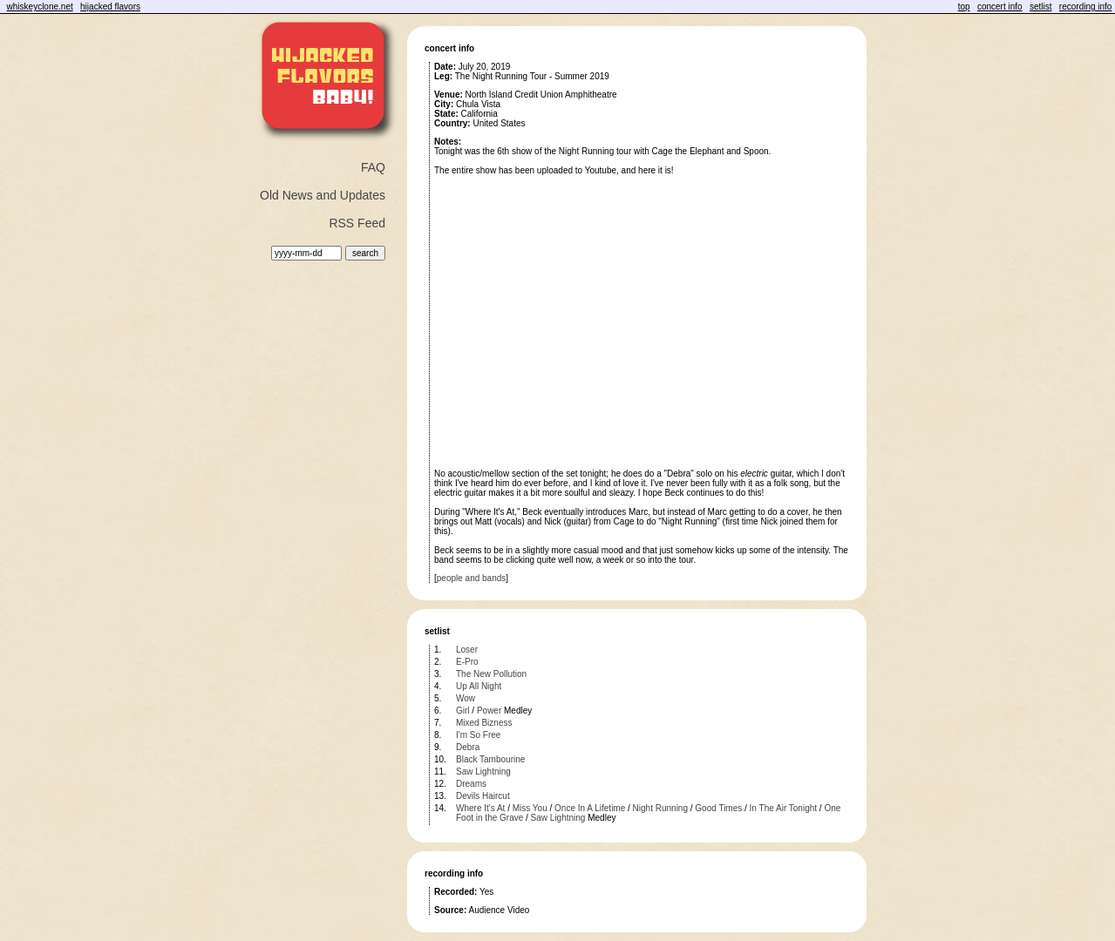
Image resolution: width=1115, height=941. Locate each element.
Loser (467, 649)
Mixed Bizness (484, 723)
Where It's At (480, 808)
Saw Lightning (483, 771)
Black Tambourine (490, 759)
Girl (463, 710)
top (964, 6)
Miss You (530, 808)
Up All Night (478, 686)
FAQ (373, 167)
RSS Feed (357, 223)
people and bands (472, 578)
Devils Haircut (483, 796)
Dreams (471, 784)
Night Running (660, 808)
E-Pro (467, 662)
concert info (1000, 6)
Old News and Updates (322, 195)
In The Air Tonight (783, 808)
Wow (465, 698)
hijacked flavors (110, 6)
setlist (1041, 6)
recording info (1085, 6)
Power (489, 710)
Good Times (718, 808)
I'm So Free (478, 735)
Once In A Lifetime (589, 808)
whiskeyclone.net (40, 6)
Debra (467, 747)
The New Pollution (491, 674)
